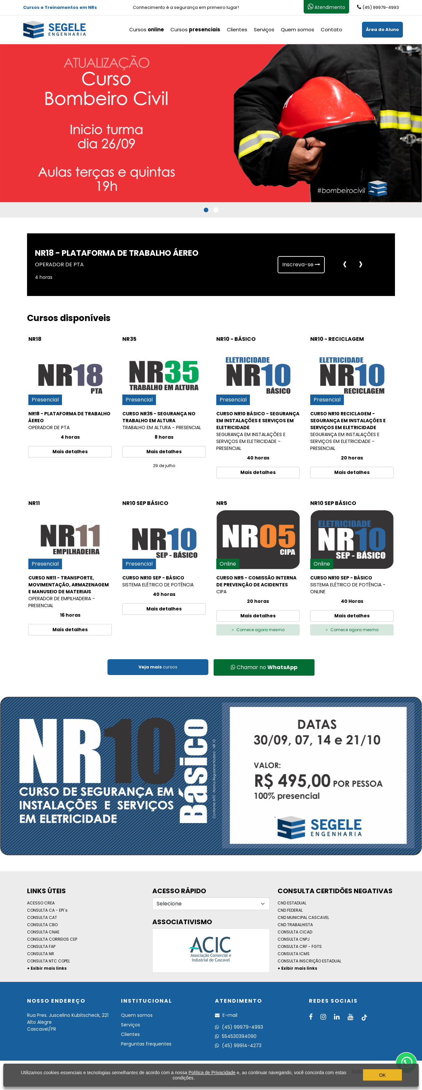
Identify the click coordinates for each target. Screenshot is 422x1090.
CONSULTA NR (40, 954)
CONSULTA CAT (42, 917)
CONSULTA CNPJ (294, 939)
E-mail (226, 1015)
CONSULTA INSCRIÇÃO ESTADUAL (309, 961)
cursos (157, 667)
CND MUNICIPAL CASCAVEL (303, 917)
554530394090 (235, 1036)
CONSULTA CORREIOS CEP (52, 939)
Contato (331, 29)
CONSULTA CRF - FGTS (300, 946)
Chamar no (264, 667)
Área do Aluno (382, 29)
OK (382, 1075)
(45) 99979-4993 (239, 1027)
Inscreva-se (301, 264)
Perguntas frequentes (146, 1044)
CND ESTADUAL (292, 903)
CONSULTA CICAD (295, 932)
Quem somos (297, 29)
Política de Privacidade (212, 1072)
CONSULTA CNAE (43, 932)
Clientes (237, 29)
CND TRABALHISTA (295, 925)
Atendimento (326, 7)
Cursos (146, 29)
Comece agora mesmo (258, 630)
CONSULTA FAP (41, 946)
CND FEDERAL (290, 910)
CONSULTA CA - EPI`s (47, 910)
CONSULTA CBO (42, 925)
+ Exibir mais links (47, 968)
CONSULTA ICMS (294, 954)
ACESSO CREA (41, 903)
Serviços (264, 29)
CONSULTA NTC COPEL (48, 961)
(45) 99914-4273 (238, 1045)
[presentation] (345, 264)
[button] (206, 210)
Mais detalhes (70, 451)
